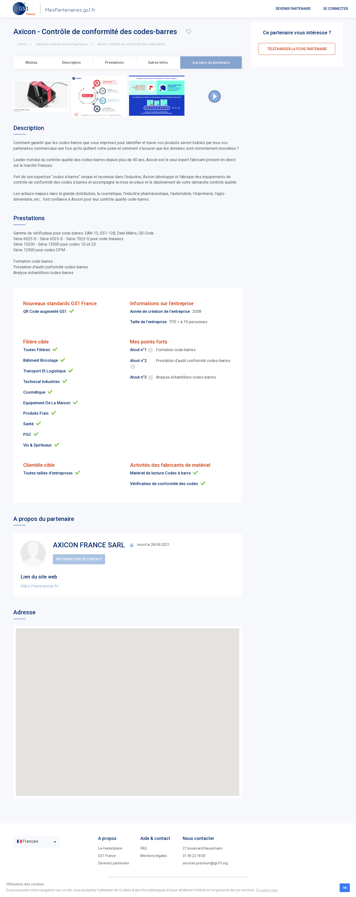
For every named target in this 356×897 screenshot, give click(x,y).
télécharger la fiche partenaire (297, 49)
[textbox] (33, 841)
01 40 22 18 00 (194, 856)
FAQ (143, 848)
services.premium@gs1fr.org (205, 863)
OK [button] (345, 888)
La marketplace (110, 848)
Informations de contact (79, 559)
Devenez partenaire (113, 863)
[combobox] (36, 842)
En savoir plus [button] (267, 890)
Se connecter (335, 9)
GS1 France (107, 856)
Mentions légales (153, 856)
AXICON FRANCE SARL (89, 545)
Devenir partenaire (293, 9)
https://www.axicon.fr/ (40, 586)
